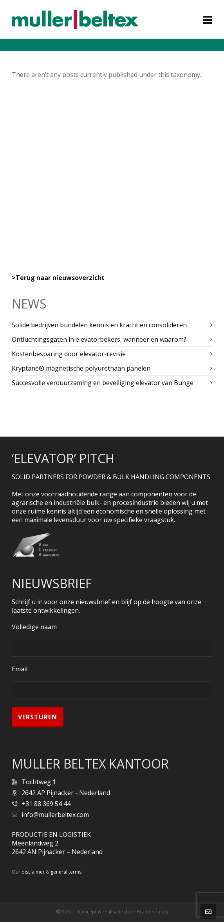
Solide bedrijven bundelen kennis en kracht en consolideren (99, 325)
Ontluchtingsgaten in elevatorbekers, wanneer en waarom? (99, 339)
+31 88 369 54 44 (46, 803)
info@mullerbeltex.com (55, 814)
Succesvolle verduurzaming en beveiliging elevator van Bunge (102, 382)
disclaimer (33, 871)
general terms (66, 871)
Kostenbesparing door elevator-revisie (69, 354)
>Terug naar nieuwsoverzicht (58, 277)
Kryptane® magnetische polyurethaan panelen (81, 368)
